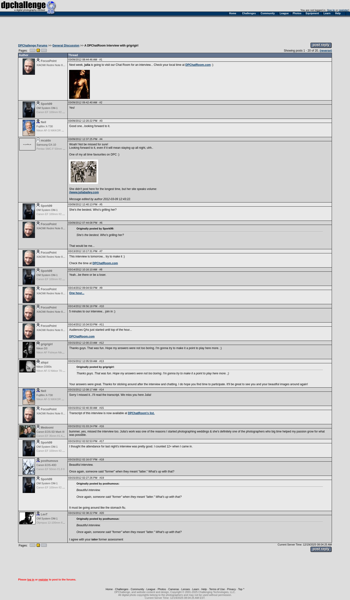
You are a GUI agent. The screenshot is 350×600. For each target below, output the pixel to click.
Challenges (121, 589)
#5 (100, 204)
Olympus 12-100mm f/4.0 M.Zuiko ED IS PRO (63, 522)
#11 (101, 324)
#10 (101, 306)
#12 (101, 342)
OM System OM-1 (47, 108)
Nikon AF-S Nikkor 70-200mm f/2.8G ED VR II (63, 370)
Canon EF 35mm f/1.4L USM (53, 435)
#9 (100, 287)
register (343, 10)
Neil (43, 122)
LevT (44, 514)
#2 (100, 102)
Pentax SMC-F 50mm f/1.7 (52, 148)
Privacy (231, 589)
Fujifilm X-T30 (44, 126)
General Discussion (65, 45)
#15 (101, 407)
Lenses (185, 589)
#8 (100, 269)
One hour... (76, 293)
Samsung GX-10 (46, 144)
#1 (100, 59)
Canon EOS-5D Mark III (50, 431)
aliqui (44, 362)
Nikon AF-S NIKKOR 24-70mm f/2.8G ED (60, 130)
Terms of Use (217, 589)
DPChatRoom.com (198, 65)
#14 (101, 389)
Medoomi (47, 427)
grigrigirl (47, 344)
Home (109, 589)
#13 (101, 361)
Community (137, 589)
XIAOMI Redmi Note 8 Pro (51, 65)
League (150, 589)
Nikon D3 (41, 348)
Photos (162, 589)
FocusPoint (48, 61)
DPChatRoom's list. (141, 413)
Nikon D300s (44, 366)
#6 (100, 222)
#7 (100, 251)
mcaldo (46, 140)
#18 (101, 459)
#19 (101, 477)
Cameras (173, 589)
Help (204, 589)
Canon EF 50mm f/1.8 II (50, 469)
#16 (101, 426)
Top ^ (241, 589)
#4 (100, 139)
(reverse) (326, 50)
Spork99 (46, 104)
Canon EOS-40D (46, 465)
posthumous (49, 461)
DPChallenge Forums (32, 45)
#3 (100, 120)
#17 (101, 441)
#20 (101, 513)
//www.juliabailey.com (84, 192)
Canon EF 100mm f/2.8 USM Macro (57, 112)
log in (331, 10)
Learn (195, 589)
